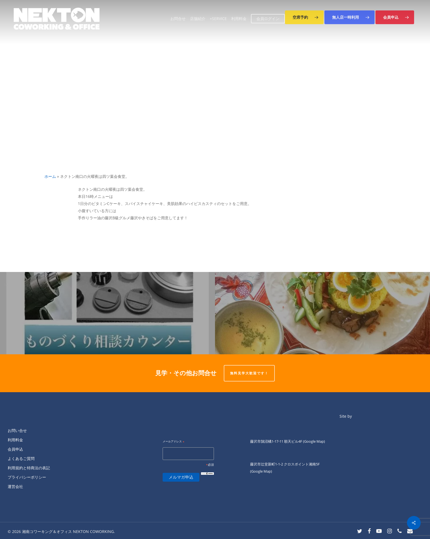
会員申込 (15, 449)
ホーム (50, 176)
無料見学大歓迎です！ (249, 373)
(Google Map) (261, 471)
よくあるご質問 (21, 458)
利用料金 (15, 439)
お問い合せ (17, 430)
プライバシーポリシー (27, 477)
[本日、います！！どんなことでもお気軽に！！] (107, 313)
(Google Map (313, 441)
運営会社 (15, 486)
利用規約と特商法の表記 (29, 467)
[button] (304, 17)
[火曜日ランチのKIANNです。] (322, 313)
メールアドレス (173, 441)
